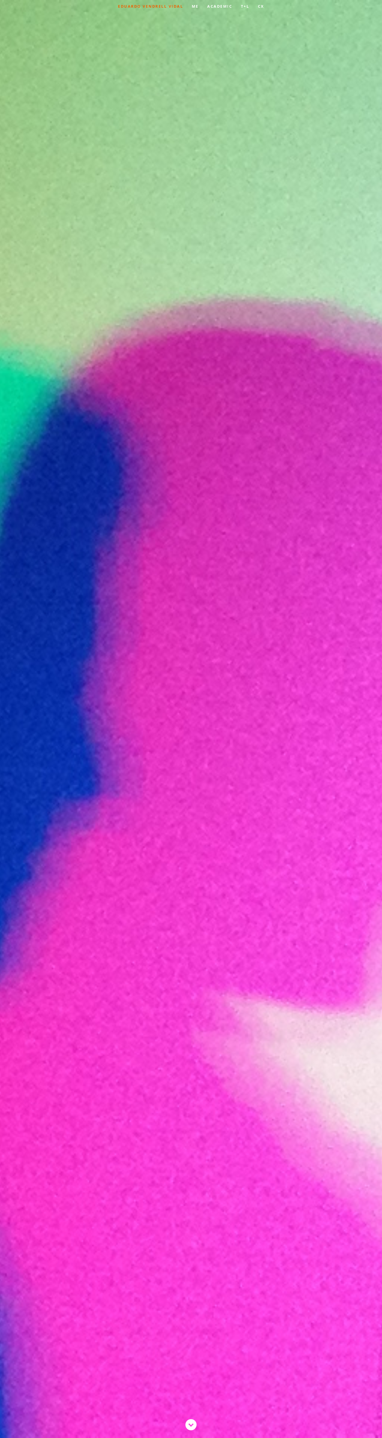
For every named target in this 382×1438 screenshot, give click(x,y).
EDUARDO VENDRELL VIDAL (150, 6)
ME (195, 6)
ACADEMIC (219, 6)
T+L (245, 6)
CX (261, 6)
